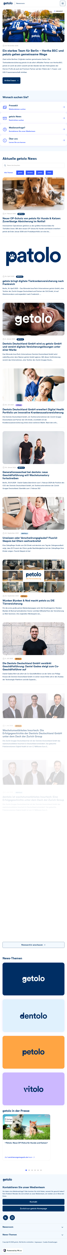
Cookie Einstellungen (50, 1242)
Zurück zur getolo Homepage (33, 1209)
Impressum (38, 1242)
